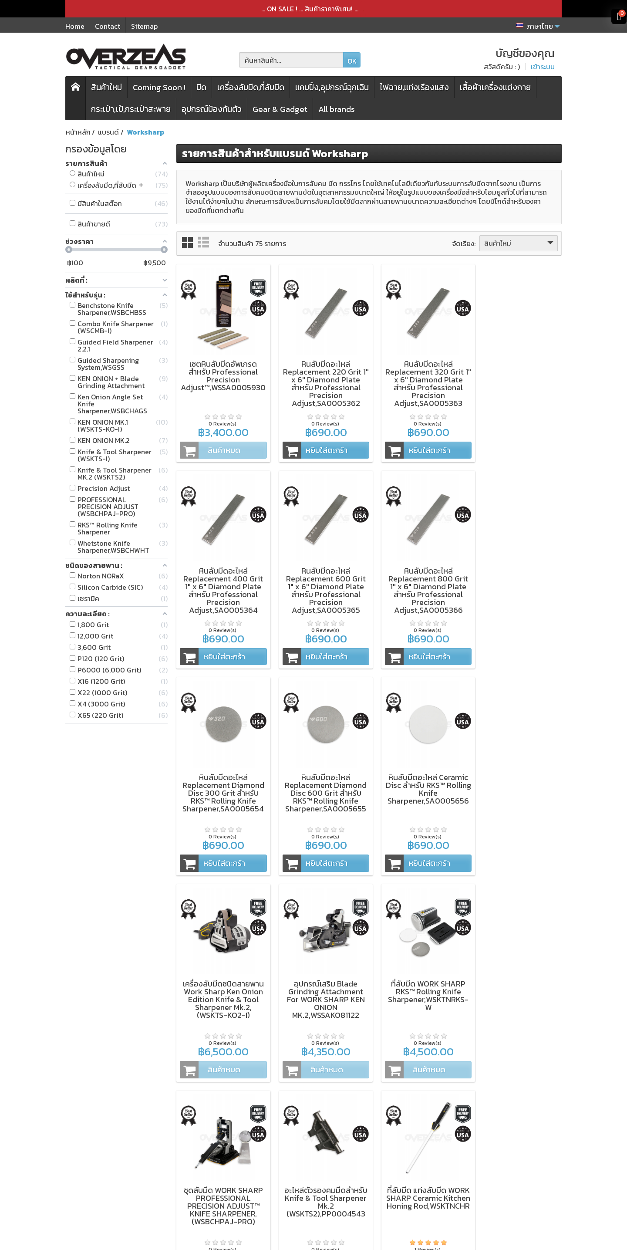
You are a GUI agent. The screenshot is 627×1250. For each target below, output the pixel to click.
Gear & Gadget (280, 109)
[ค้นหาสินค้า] (291, 60)
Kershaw (107, 1149)
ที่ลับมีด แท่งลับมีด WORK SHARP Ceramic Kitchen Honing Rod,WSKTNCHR (418, 979)
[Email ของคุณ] (504, 1158)
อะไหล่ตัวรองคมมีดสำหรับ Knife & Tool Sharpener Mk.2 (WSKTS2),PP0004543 (319, 979)
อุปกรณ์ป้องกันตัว (212, 109)
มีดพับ (201, 1137)
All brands (336, 109)
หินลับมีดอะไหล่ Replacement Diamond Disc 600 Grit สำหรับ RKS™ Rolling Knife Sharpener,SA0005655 (517, 578)
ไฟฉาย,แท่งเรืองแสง (414, 87)
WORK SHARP (115, 1160)
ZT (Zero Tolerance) (126, 1137)
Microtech (110, 1172)
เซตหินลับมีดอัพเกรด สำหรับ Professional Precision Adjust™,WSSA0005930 (222, 371)
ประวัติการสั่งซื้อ (311, 1172)
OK (352, 61)
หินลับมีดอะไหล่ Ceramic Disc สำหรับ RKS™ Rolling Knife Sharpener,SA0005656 (221, 776)
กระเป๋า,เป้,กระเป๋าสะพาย (131, 109)
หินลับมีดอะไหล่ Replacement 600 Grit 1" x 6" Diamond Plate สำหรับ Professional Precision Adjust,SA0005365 (221, 582)
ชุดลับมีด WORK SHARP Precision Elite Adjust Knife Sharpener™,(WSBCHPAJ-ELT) (516, 979)
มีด (201, 87)
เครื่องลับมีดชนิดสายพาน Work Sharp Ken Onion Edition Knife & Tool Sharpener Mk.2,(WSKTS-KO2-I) (319, 780)
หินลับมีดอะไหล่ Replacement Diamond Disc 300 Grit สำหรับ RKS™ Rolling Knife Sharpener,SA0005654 (418, 578)
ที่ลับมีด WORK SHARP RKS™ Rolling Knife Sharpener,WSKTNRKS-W (516, 776)
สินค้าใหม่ (106, 87)
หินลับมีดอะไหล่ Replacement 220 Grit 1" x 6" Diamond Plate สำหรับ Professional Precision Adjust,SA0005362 (319, 379)
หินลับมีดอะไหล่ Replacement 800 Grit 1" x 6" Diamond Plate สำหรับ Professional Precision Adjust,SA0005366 (320, 582)
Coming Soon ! (159, 87)
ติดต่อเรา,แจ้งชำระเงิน (320, 1196)
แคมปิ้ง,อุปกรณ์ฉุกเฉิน (332, 87)
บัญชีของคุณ (308, 1184)
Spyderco (109, 1184)
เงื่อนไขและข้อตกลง (317, 1137)
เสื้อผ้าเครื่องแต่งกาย (495, 87)
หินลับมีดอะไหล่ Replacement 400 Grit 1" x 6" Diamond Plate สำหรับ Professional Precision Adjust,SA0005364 (516, 379)
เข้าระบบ (543, 66)
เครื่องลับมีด (209, 1149)
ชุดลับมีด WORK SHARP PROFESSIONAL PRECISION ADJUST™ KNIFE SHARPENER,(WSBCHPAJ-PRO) (221, 983)
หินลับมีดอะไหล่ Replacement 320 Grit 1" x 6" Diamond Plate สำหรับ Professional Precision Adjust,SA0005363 (418, 379)
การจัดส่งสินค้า (311, 1160)
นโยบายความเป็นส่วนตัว (324, 1149)
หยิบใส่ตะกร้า (309, 446)
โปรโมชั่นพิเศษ (213, 1184)
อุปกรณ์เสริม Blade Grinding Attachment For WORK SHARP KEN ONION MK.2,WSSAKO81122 (418, 780)
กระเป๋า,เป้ (205, 1160)
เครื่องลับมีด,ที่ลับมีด (250, 87)
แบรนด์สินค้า (210, 1196)
